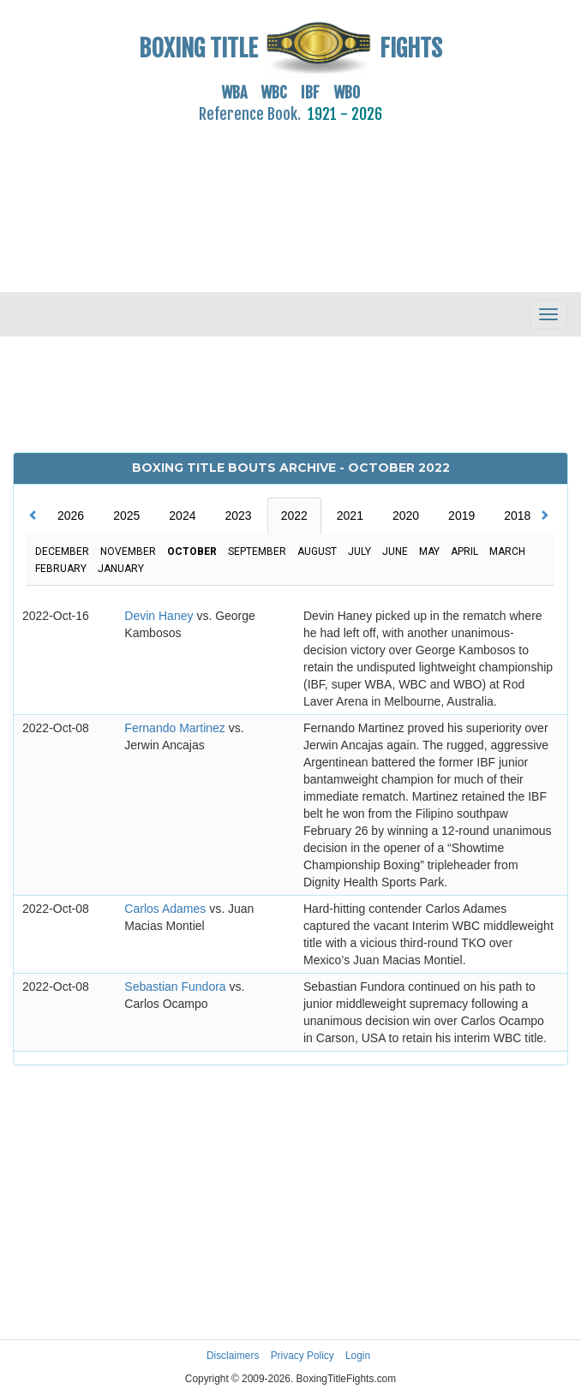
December (62, 551)
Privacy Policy (302, 1356)
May (429, 551)
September (257, 551)
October (192, 551)
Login (357, 1356)
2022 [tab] (294, 515)
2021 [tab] (350, 515)
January (121, 569)
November (128, 551)
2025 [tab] (126, 515)
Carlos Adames (166, 908)
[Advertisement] (290, 197)
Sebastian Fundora (176, 986)
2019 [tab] (461, 515)
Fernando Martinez (176, 728)
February (61, 569)
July (359, 551)
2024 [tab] (182, 515)
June (395, 551)
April (464, 551)
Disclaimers (233, 1356)
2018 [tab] (517, 515)
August (317, 551)
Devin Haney (160, 616)
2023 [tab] (238, 515)
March (507, 551)
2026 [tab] (70, 515)
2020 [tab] (405, 515)
